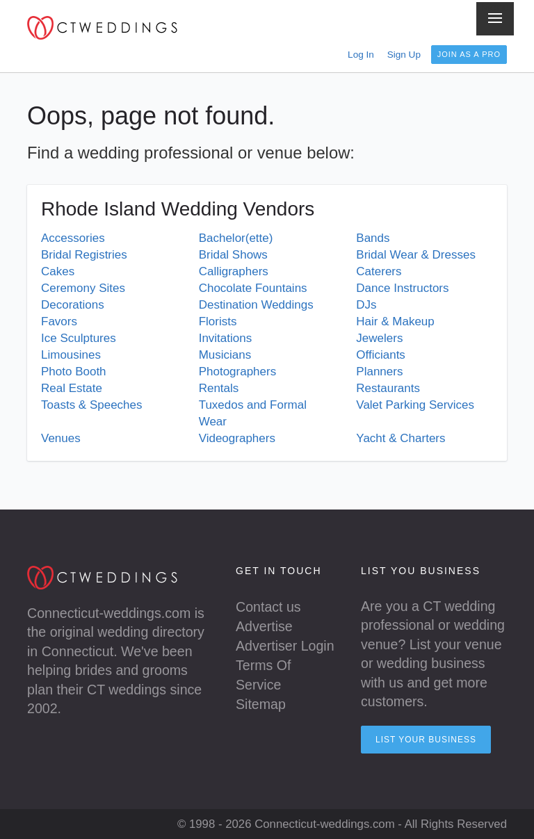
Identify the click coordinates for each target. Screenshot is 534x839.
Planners (379, 371)
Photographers (238, 371)
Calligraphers (233, 271)
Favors (59, 321)
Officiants (380, 354)
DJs (366, 304)
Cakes (57, 271)
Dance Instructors (402, 288)
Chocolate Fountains (253, 288)
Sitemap (261, 704)
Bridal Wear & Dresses (416, 254)
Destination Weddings (256, 304)
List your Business (425, 739)
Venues (61, 438)
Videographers (237, 438)
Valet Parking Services (415, 405)
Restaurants (388, 388)
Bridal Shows (233, 254)
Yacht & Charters (400, 438)
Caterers (378, 271)
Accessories (73, 238)
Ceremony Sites (83, 288)
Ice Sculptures (78, 338)
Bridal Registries (84, 254)
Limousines (71, 354)
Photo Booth (73, 371)
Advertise (264, 626)
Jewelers (379, 338)
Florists (218, 321)
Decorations (72, 304)
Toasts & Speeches (92, 405)
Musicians (225, 354)
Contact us (268, 606)
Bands (372, 238)
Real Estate (71, 388)
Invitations (225, 338)
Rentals (219, 388)
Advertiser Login (285, 645)
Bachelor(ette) (236, 238)
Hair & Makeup (395, 321)
